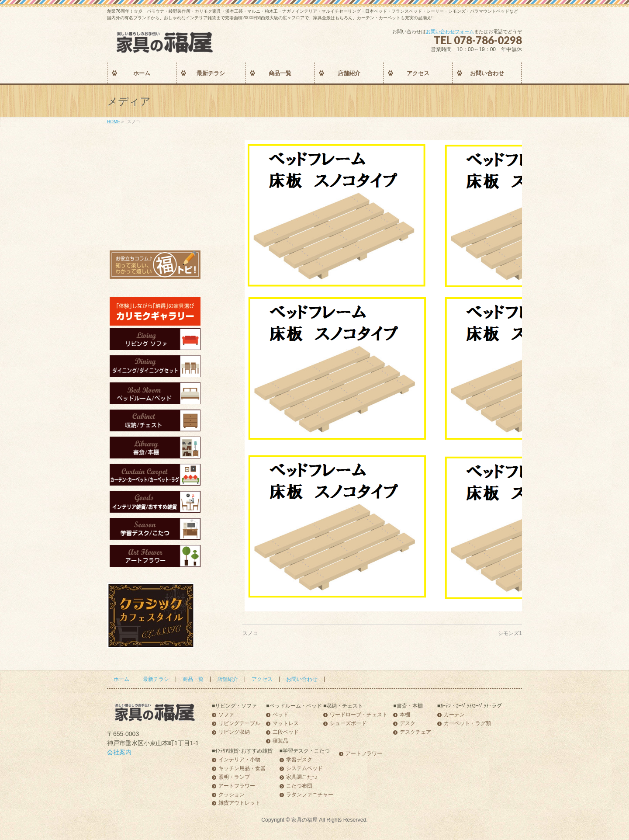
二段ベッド (286, 732)
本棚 (405, 715)
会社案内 (119, 752)
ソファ (226, 715)
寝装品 (280, 741)
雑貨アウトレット (239, 803)
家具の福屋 (304, 820)
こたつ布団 (299, 786)
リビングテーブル (239, 723)
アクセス (262, 679)
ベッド (280, 715)
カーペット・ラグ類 (467, 723)
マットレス (286, 723)
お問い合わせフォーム (450, 31)
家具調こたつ (302, 777)
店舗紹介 (227, 679)
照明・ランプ (234, 777)
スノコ (250, 633)
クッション (231, 795)
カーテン (454, 715)
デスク (407, 723)
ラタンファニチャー (309, 795)
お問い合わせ (302, 679)
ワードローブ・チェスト (358, 715)
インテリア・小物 (239, 760)
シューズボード (348, 723)
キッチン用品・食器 (242, 768)
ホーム (121, 679)
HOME (113, 121)
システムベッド (304, 768)
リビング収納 (234, 732)
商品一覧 (193, 679)
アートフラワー (236, 786)
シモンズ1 (510, 633)
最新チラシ (156, 679)
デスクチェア (415, 732)
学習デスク (299, 760)
